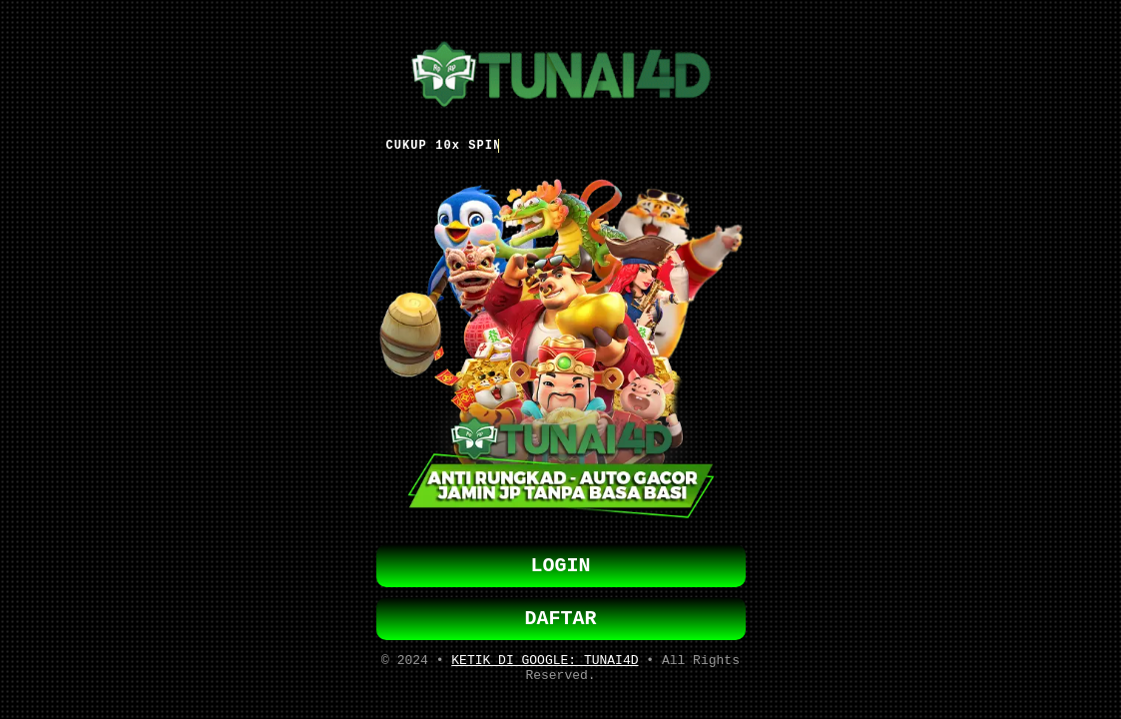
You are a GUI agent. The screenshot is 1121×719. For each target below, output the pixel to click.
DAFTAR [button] (561, 618)
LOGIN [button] (561, 561)
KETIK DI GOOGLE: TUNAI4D (544, 664)
